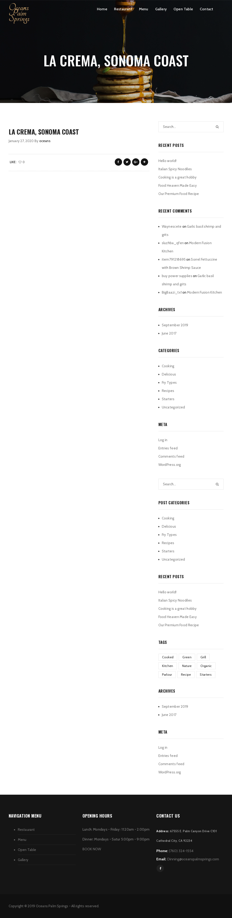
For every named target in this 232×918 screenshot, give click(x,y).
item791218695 (174, 259)
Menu (143, 9)
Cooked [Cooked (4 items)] (168, 657)
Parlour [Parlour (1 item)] (167, 674)
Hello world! (167, 161)
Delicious (169, 374)
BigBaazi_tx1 (172, 292)
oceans (45, 141)
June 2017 (169, 333)
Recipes (168, 391)
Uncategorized (173, 407)
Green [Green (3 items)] (187, 657)
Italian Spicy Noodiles (175, 169)
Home (102, 9)
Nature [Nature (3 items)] (187, 666)
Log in (163, 440)
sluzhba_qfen (173, 243)
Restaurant (123, 9)
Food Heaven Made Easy (177, 186)
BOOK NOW (92, 849)
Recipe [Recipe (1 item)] (186, 674)
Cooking (168, 366)
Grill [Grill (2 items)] (203, 657)
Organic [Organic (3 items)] (206, 666)
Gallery (161, 9)
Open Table (183, 9)
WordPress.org (169, 465)
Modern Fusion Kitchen (204, 292)
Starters (168, 399)
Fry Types (169, 383)
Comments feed (171, 456)
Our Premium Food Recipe (178, 194)
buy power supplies (177, 276)
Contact (206, 9)
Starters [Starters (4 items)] (205, 674)
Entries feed (168, 448)
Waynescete (172, 226)
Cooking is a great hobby (177, 177)
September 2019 (175, 325)
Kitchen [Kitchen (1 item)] (167, 666)
